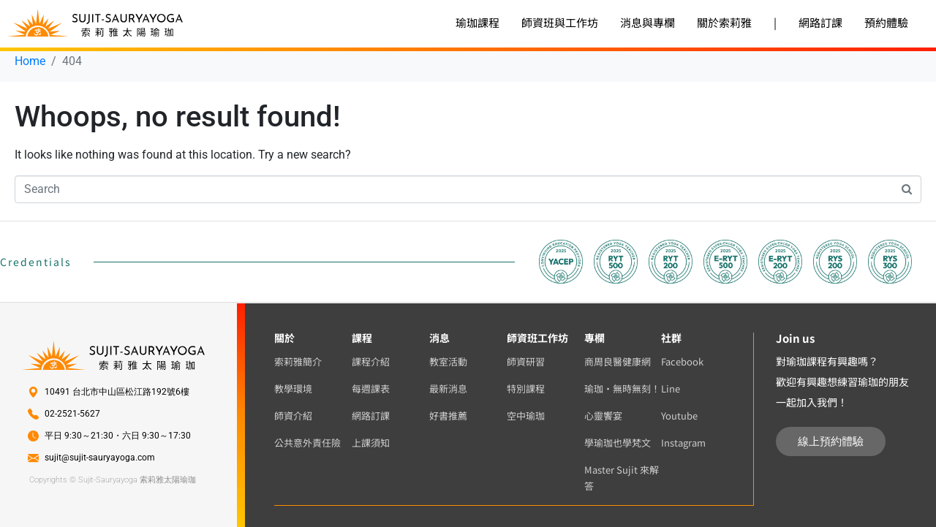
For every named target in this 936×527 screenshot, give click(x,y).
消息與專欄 (647, 22)
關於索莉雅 (724, 22)
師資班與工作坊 (559, 22)
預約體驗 (886, 22)
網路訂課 (820, 22)
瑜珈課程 (477, 22)
